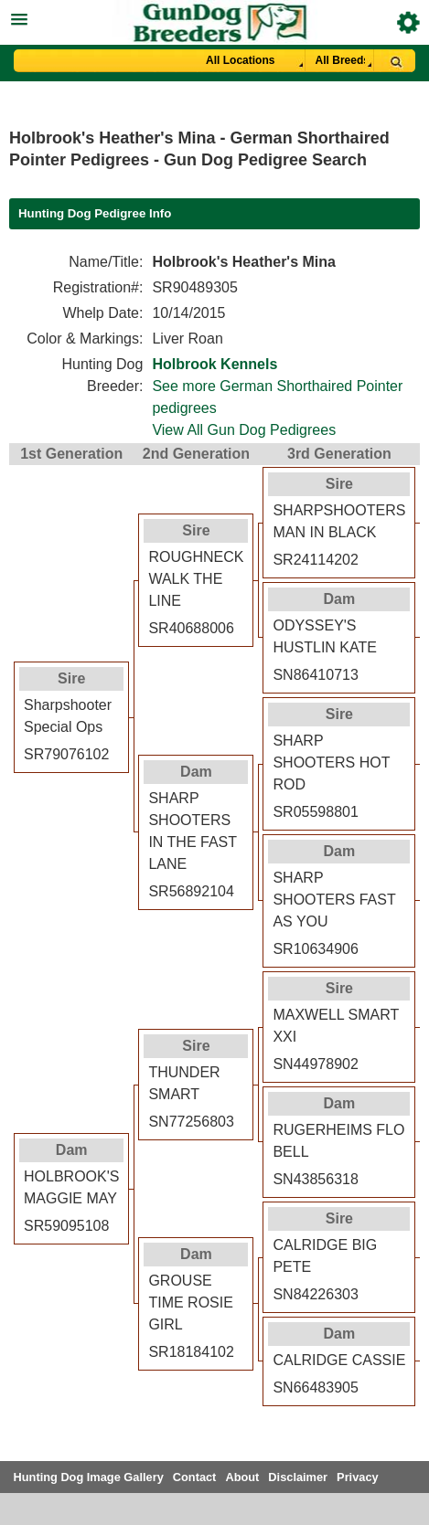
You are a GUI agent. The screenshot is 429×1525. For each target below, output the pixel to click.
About (242, 1477)
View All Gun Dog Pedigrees (244, 430)
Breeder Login (408, 22)
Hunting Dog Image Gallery (89, 1477)
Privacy (358, 1477)
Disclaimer (297, 1477)
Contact (195, 1477)
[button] (214, 17)
